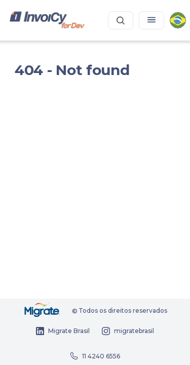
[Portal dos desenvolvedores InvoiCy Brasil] (47, 20)
